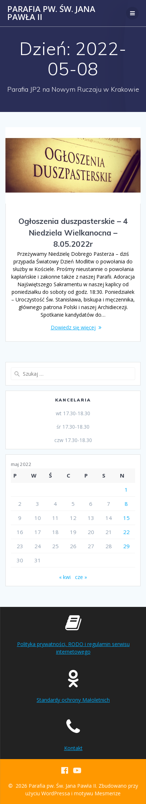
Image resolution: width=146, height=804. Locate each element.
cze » (81, 577)
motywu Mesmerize (97, 793)
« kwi (65, 577)
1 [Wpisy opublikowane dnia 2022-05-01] (126, 489)
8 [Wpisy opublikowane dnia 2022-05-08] (126, 503)
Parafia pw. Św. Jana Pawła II (51, 13)
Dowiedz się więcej (73, 327)
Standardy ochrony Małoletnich (73, 699)
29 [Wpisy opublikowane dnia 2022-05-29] (126, 546)
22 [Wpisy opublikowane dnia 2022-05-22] (126, 532)
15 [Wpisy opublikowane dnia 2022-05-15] (126, 517)
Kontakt (73, 748)
